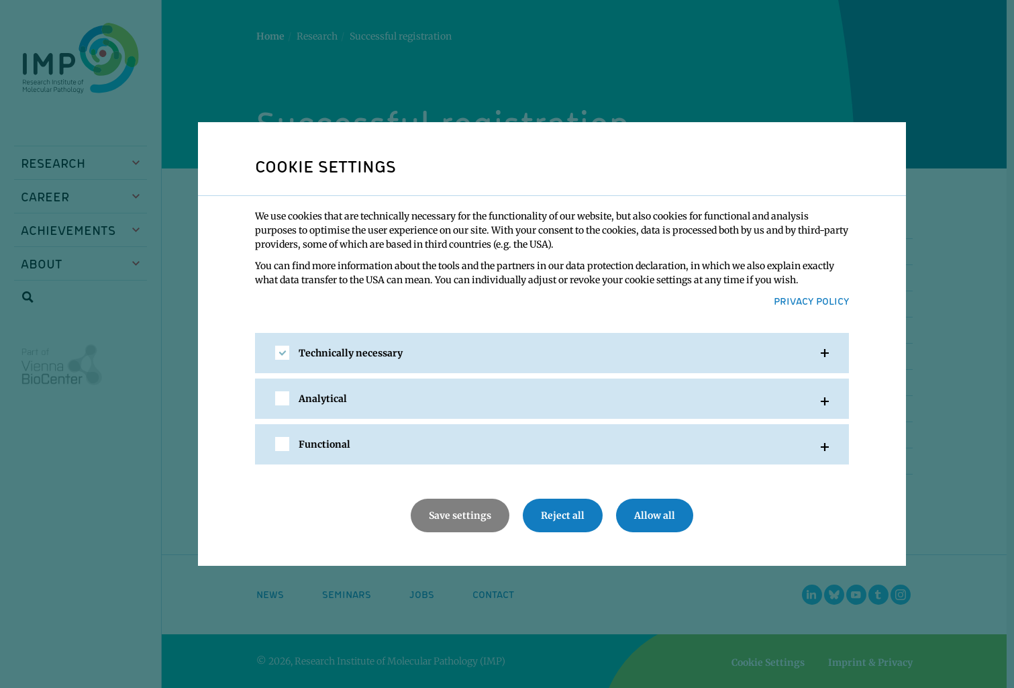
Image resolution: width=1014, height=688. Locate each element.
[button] (552, 353)
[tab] (552, 353)
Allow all (654, 515)
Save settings (460, 515)
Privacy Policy (811, 300)
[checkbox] (282, 353)
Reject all (563, 515)
